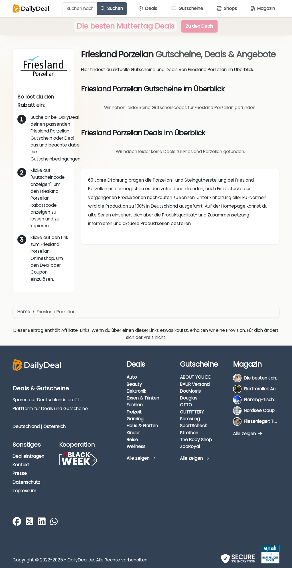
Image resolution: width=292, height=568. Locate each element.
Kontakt (21, 465)
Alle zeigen (141, 458)
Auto (132, 377)
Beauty (134, 384)
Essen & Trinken (143, 398)
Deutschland (26, 426)
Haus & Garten (142, 426)
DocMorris (190, 391)
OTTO (186, 405)
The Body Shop (196, 440)
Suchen (112, 8)
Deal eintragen (28, 456)
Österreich (54, 426)
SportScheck (193, 426)
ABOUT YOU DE (195, 377)
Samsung (190, 419)
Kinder (133, 433)
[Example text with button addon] (79, 8)
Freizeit (134, 412)
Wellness (136, 446)
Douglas (188, 398)
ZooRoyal (190, 446)
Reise (132, 440)
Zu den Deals (199, 26)
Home (23, 312)
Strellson (189, 433)
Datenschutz (26, 482)
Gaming (135, 419)
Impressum (24, 491)
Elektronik (136, 391)
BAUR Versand (195, 384)
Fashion (135, 405)
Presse (20, 473)
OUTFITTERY (192, 412)
